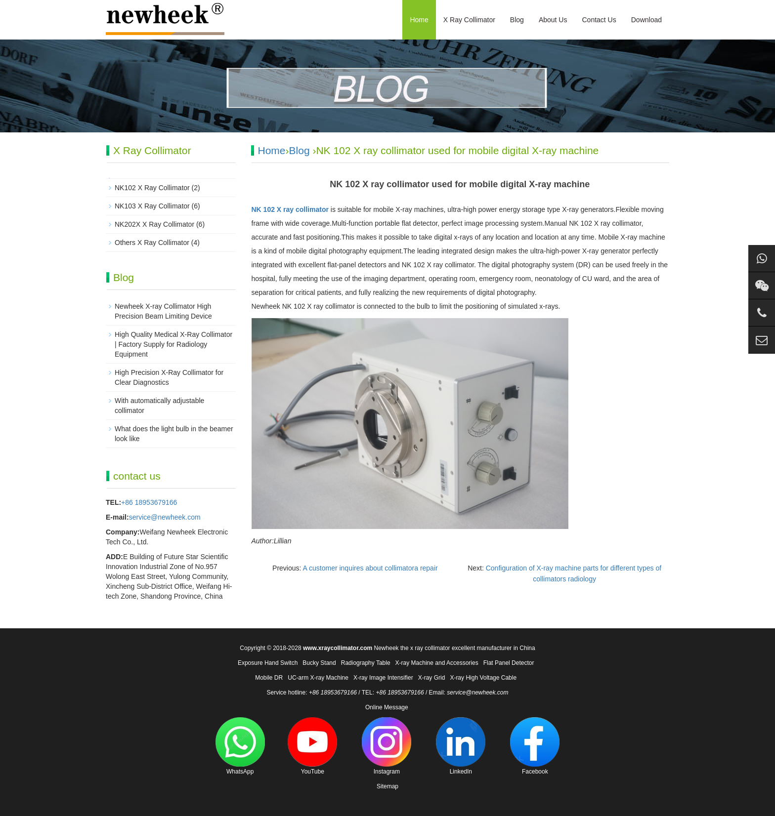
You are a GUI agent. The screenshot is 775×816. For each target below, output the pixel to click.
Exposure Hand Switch (268, 662)
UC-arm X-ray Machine (318, 677)
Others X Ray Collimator (152, 242)
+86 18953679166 (149, 502)
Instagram (386, 746)
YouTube (312, 746)
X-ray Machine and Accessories (436, 662)
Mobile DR (269, 677)
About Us (553, 20)
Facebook (535, 746)
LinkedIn (460, 746)
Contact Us (599, 20)
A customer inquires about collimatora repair (370, 568)
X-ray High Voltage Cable (483, 677)
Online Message (386, 707)
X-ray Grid (431, 677)
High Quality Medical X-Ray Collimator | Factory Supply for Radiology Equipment (173, 344)
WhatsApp (240, 746)
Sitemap (387, 786)
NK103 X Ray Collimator (152, 206)
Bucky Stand (319, 662)
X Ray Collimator (469, 20)
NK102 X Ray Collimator (152, 188)
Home (419, 20)
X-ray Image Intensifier (383, 677)
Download (646, 20)
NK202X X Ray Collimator (154, 224)
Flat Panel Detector (508, 662)
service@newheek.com (165, 517)
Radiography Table (365, 662)
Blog (517, 20)
